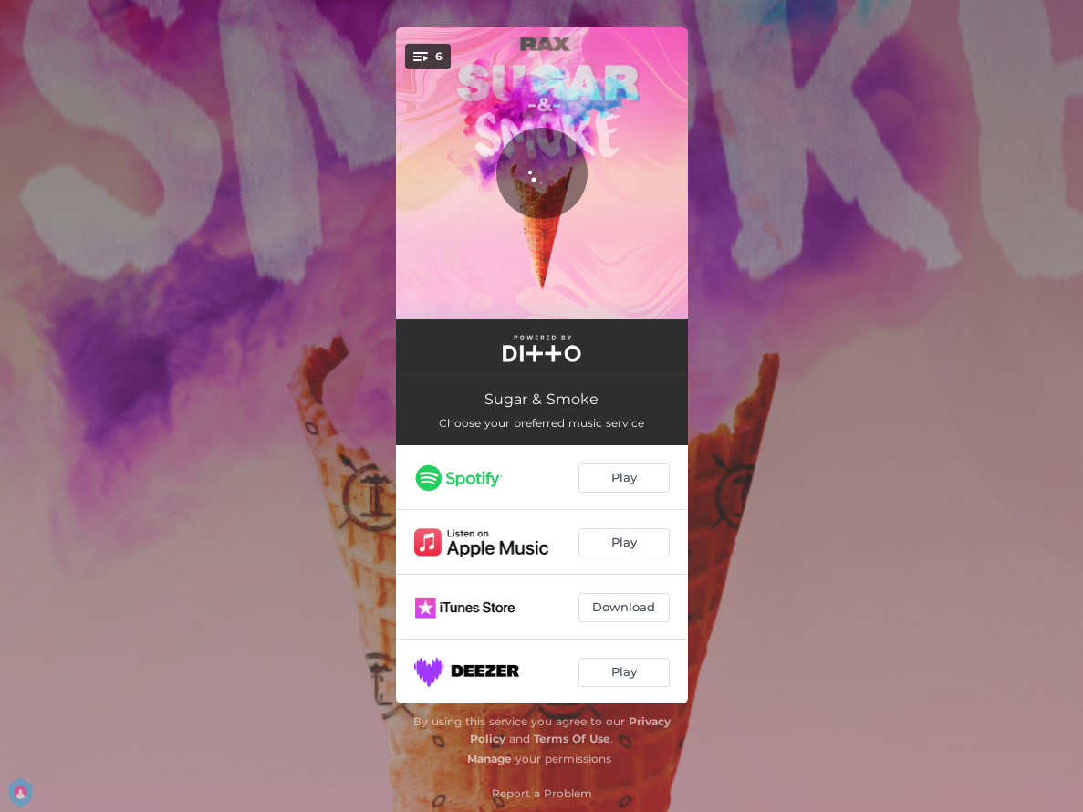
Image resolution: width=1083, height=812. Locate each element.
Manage (489, 758)
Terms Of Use (572, 738)
